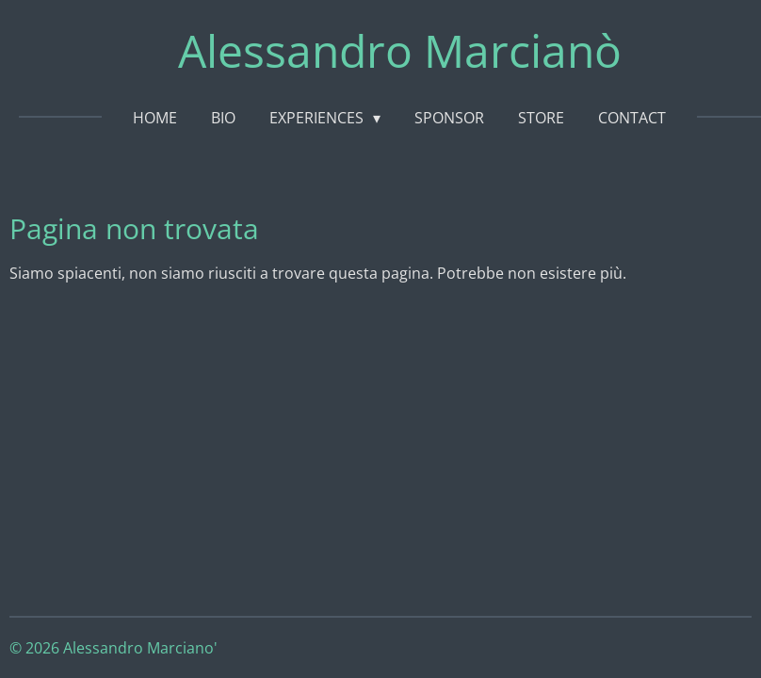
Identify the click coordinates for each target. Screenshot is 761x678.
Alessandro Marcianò (400, 50)
